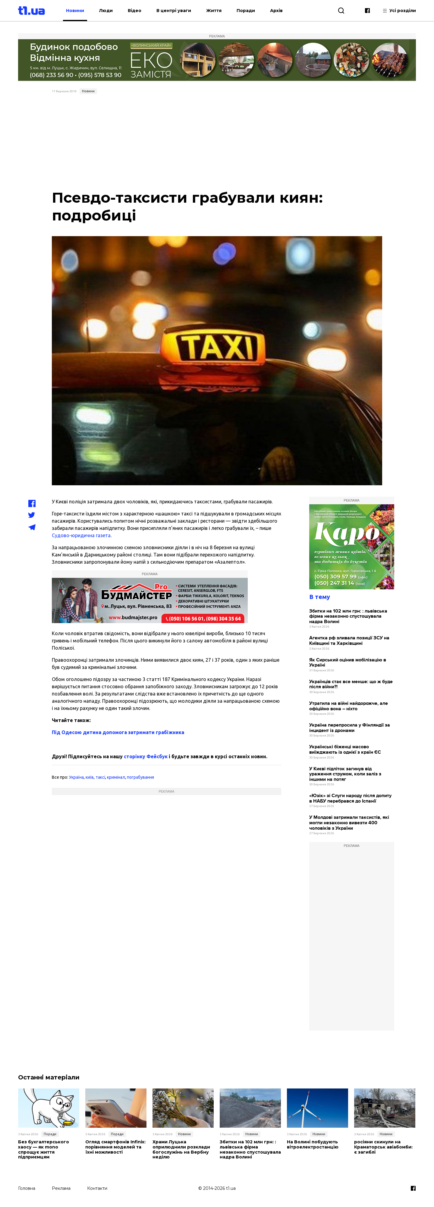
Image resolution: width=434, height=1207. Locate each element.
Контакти (97, 1188)
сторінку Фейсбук (146, 756)
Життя (216, 10)
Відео (136, 10)
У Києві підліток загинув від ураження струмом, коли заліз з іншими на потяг (345, 774)
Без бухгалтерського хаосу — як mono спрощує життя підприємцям (43, 1149)
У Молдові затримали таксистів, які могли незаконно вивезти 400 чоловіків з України (349, 823)
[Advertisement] (217, 142)
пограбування (140, 777)
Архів (278, 10)
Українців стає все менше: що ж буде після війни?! (351, 684)
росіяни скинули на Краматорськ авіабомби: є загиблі (383, 1147)
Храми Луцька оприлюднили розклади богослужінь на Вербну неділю (181, 1149)
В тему (319, 596)
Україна (76, 777)
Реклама (61, 1188)
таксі (100, 777)
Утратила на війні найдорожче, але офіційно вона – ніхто (348, 706)
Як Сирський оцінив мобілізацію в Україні (347, 662)
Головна (26, 1188)
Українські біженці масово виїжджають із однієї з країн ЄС (345, 749)
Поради (248, 10)
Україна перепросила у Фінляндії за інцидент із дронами (349, 728)
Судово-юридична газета (81, 535)
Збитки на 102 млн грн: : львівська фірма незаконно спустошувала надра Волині (348, 616)
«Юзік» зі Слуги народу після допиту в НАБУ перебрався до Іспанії (350, 798)
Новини (77, 10)
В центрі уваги (176, 10)
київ (90, 777)
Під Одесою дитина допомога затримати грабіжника (118, 732)
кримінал (116, 777)
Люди (108, 10)
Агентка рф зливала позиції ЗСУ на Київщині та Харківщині (349, 640)
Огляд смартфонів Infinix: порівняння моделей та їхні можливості (115, 1147)
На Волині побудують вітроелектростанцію (312, 1144)
